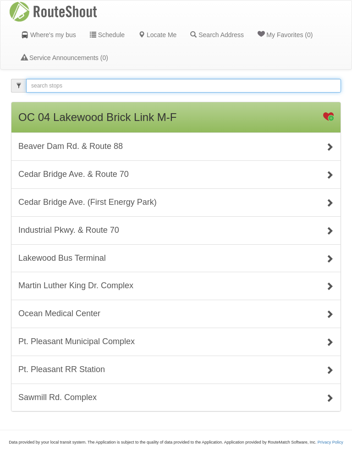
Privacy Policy (330, 442)
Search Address (217, 34)
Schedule (107, 34)
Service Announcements (64, 57)
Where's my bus (48, 34)
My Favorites (285, 34)
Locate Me (157, 34)
